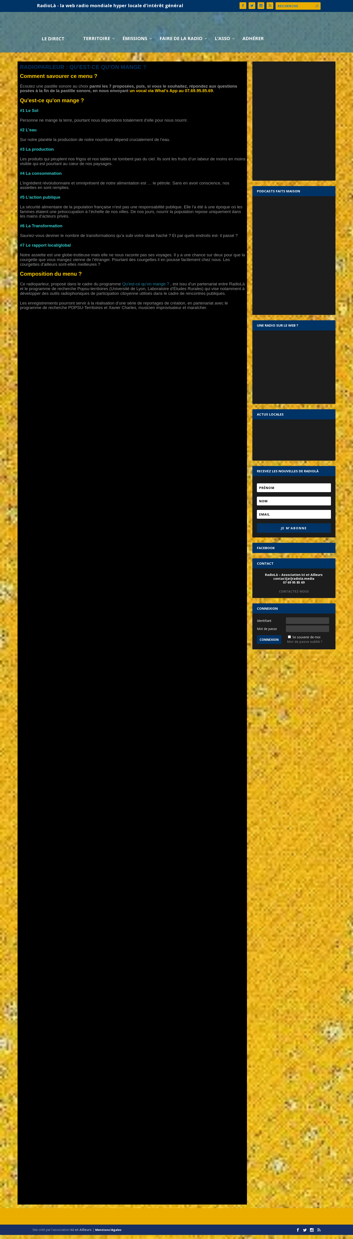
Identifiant (264, 625)
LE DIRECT (53, 43)
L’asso (222, 43)
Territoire (96, 43)
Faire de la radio (181, 43)
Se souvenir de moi (306, 641)
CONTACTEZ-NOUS (294, 595)
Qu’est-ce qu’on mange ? (145, 288)
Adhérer (253, 43)
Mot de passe (267, 633)
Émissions (134, 43)
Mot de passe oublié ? (304, 645)
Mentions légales (108, 1234)
